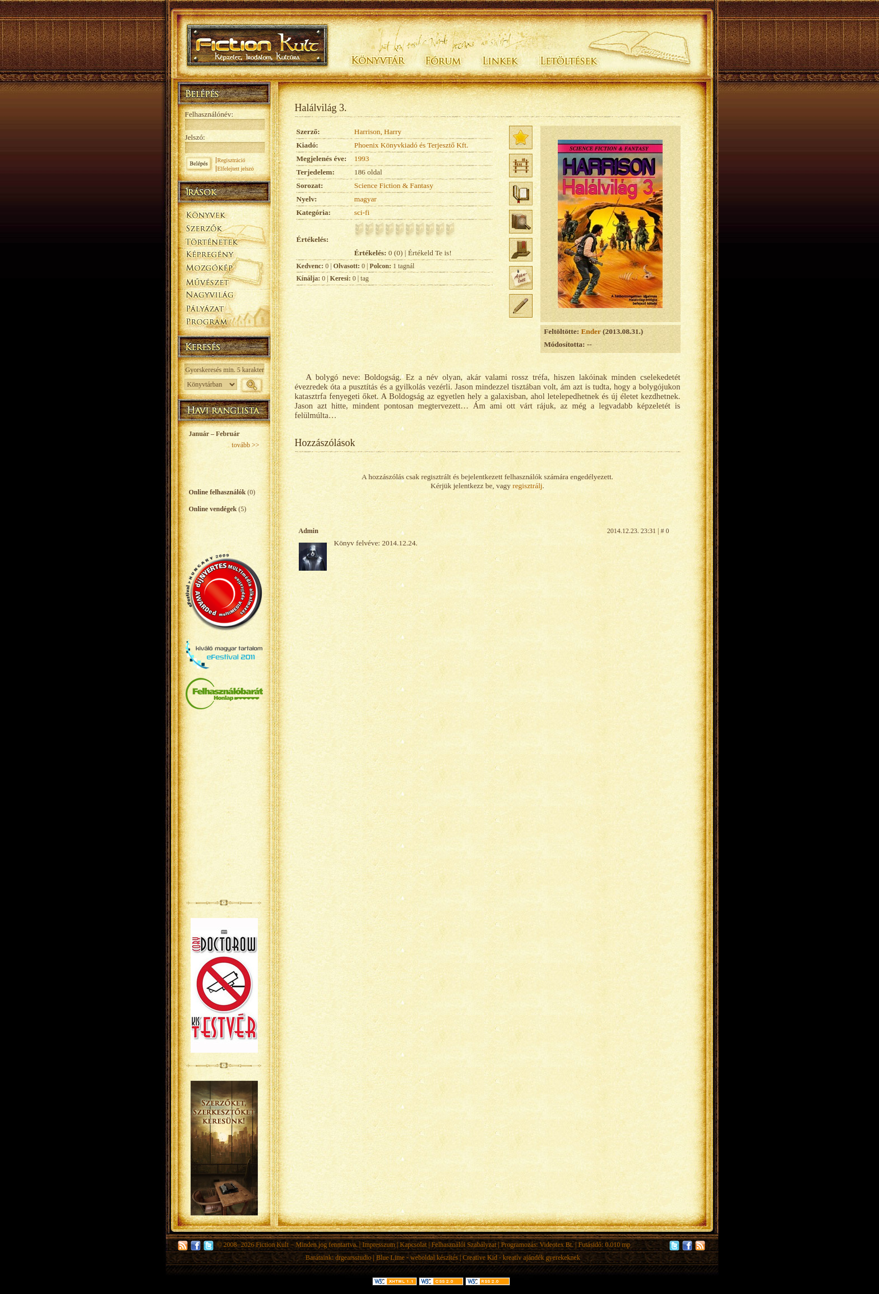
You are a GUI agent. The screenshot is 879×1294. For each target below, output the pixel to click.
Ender (590, 331)
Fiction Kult (272, 1245)
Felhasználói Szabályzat (464, 1245)
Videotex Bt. (556, 1245)
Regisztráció (232, 160)
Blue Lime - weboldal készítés (417, 1257)
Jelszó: (195, 137)
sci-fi (361, 212)
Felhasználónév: (209, 114)
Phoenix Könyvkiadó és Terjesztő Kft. (411, 145)
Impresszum (378, 1245)
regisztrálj (527, 485)
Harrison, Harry (377, 131)
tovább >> (245, 445)
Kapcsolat (413, 1245)
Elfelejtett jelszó (236, 169)
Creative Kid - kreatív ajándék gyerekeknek (521, 1257)
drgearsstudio (353, 1257)
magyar (365, 199)
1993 (361, 158)
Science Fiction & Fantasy (393, 185)
